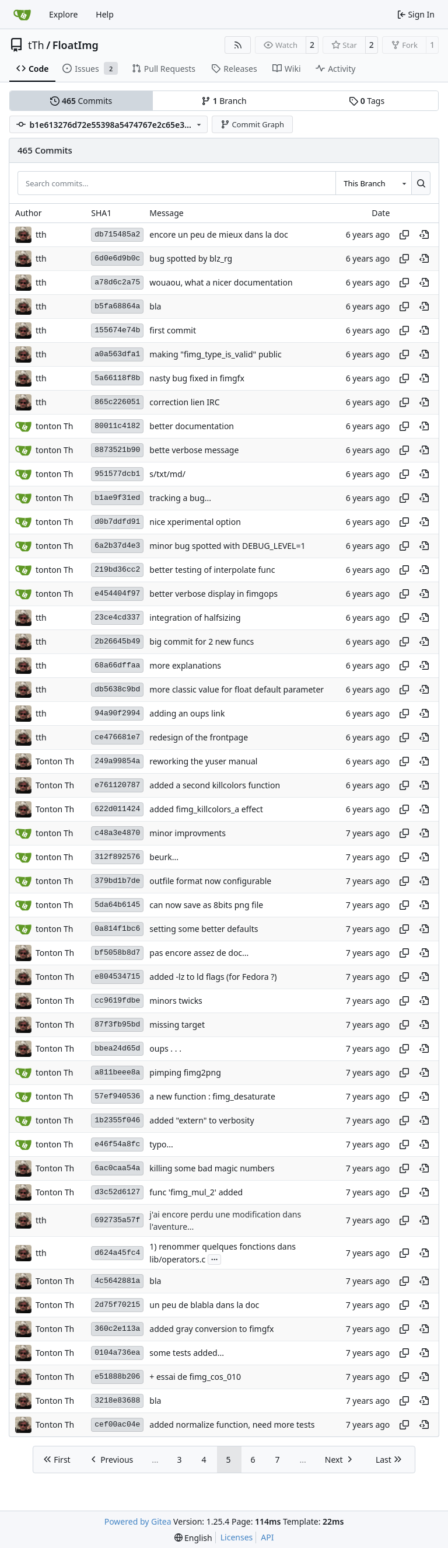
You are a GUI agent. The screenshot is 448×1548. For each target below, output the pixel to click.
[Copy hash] (404, 234)
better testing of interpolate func (212, 569)
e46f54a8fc (117, 1144)
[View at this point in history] (424, 234)
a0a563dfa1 (117, 354)
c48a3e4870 (117, 833)
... (214, 1258)
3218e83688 (117, 1400)
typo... (161, 1144)
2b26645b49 (117, 641)
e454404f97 (117, 593)
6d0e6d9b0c (117, 258)
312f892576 (117, 857)
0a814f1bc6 (117, 928)
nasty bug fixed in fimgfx (196, 378)
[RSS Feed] (238, 45)
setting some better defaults (203, 928)
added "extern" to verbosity (201, 1120)
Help (105, 14)
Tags (366, 100)
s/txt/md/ (167, 473)
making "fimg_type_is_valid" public (215, 354)
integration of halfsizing (194, 617)
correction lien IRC (184, 402)
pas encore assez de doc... (199, 952)
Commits (81, 100)
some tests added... (186, 1352)
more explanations (185, 665)
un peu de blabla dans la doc (204, 1304)
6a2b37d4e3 (117, 545)
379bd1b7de (117, 880)
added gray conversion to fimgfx (211, 1328)
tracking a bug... (180, 497)
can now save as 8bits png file (206, 904)
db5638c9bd (117, 689)
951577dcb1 (117, 473)
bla (155, 306)
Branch (224, 100)
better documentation (191, 426)
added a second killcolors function (214, 785)
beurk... (163, 856)
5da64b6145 (117, 904)
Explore (63, 14)
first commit (172, 330)
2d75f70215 (117, 1304)
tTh (36, 45)
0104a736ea (117, 1352)
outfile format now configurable (210, 880)
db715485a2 (117, 234)
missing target (177, 1024)
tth (41, 234)
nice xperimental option (195, 521)
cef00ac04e (117, 1424)
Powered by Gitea (138, 1521)
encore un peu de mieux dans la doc (218, 234)
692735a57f (117, 1220)
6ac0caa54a (117, 1168)
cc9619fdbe (117, 1000)
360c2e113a (117, 1328)
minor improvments (187, 833)
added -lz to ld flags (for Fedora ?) (212, 976)
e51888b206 (117, 1376)
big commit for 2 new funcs (201, 641)
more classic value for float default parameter (236, 689)
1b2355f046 (117, 1120)
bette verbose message (194, 449)
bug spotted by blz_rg (190, 258)
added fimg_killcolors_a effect (206, 809)
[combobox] (373, 182)
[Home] (22, 14)
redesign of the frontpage (198, 737)
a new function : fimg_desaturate (212, 1096)
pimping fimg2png (184, 1072)
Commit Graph (252, 124)
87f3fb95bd (117, 1024)
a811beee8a (117, 1072)
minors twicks (175, 1000)
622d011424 (117, 809)
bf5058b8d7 (117, 952)
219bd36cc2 (117, 569)
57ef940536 (117, 1096)
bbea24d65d (117, 1048)
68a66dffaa (117, 665)
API (267, 1537)
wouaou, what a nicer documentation (220, 282)
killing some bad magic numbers (211, 1168)
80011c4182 (117, 426)
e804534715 (117, 976)
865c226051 (117, 402)
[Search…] (420, 182)
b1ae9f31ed (117, 497)
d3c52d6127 (117, 1192)
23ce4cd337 (117, 617)
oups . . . (165, 1048)
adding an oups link (187, 713)
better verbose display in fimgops (213, 593)
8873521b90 (117, 450)
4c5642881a (117, 1280)
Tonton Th (55, 761)
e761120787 (117, 785)
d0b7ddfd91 (117, 521)
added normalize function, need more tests (231, 1424)
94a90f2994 (117, 713)
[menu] (193, 1537)
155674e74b (117, 330)
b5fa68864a (117, 306)
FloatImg (75, 45)
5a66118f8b (117, 378)
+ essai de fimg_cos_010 (195, 1376)
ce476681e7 (117, 737)
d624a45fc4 (117, 1252)
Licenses (236, 1537)
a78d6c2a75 (117, 282)
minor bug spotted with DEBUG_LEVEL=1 (227, 545)
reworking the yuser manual (203, 761)
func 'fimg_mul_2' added (196, 1192)
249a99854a (117, 761)
